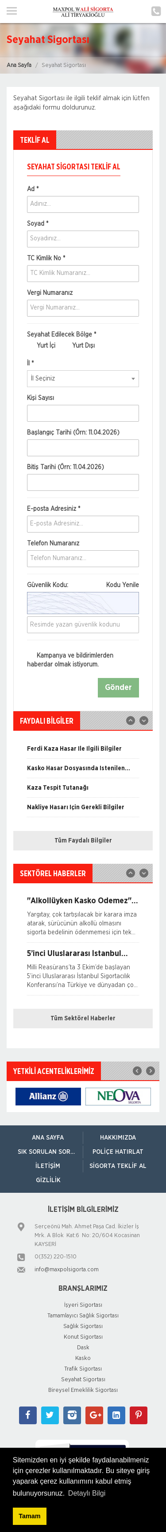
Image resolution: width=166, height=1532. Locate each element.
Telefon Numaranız (53, 544)
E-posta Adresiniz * (53, 509)
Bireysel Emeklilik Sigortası (83, 1390)
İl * (30, 363)
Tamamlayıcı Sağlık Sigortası (83, 1316)
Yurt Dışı (78, 346)
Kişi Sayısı (40, 398)
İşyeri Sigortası (83, 1305)
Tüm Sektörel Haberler (83, 1018)
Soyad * (37, 224)
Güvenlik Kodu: (83, 585)
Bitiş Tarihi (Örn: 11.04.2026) (65, 467)
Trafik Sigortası (83, 1369)
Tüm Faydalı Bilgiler (83, 841)
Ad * (33, 189)
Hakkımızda (118, 1138)
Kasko (83, 1358)
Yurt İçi (41, 346)
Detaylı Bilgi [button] (86, 1493)
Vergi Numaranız (50, 293)
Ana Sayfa (19, 65)
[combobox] (83, 378)
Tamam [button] (29, 1516)
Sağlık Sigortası (83, 1326)
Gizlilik (48, 1180)
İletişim (47, 1166)
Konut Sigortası (83, 1337)
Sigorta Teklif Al (118, 1166)
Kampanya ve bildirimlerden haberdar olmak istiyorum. (70, 660)
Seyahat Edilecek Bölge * (61, 335)
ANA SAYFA (48, 1138)
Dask (83, 1348)
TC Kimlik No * (46, 258)
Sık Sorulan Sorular (50, 1152)
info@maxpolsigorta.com (67, 1270)
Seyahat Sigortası (83, 1380)
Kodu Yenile (122, 585)
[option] (83, 752)
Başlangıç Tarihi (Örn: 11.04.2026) (73, 433)
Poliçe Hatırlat (118, 1152)
